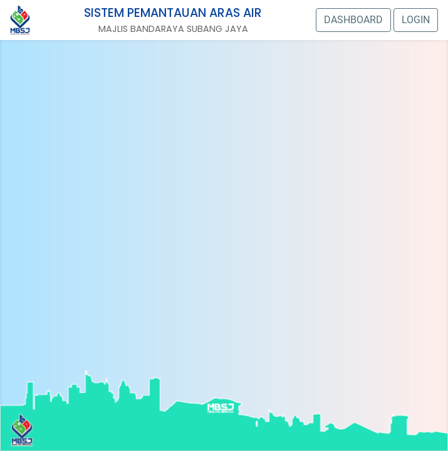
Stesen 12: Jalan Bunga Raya (309, 166)
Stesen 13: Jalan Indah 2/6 (153, 175)
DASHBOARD (353, 20)
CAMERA (184, 212)
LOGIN (416, 20)
